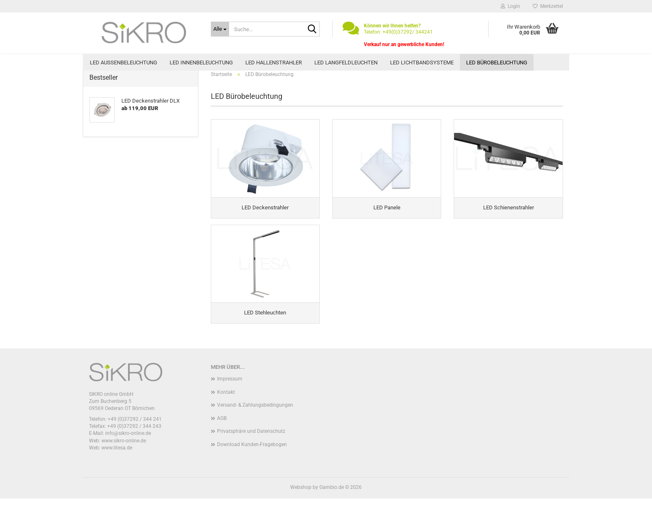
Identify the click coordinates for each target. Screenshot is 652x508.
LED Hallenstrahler (273, 62)
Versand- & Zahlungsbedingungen (255, 415)
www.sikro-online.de (123, 450)
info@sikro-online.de (128, 443)
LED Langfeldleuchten (346, 62)
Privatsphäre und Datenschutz (251, 441)
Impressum (229, 389)
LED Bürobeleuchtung (496, 62)
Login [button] (510, 6)
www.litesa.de (116, 457)
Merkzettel (548, 6)
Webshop (300, 497)
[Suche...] (220, 29)
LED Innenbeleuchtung (201, 62)
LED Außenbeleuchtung (123, 62)
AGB (222, 428)
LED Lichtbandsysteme (422, 62)
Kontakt (226, 402)
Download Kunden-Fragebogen (252, 454)
